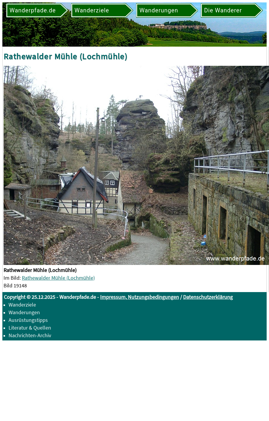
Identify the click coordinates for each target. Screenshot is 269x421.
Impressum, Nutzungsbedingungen (139, 297)
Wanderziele (22, 304)
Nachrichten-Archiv (30, 335)
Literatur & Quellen (30, 327)
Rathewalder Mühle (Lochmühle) (58, 277)
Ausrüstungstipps (28, 320)
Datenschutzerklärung (208, 297)
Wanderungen (24, 312)
